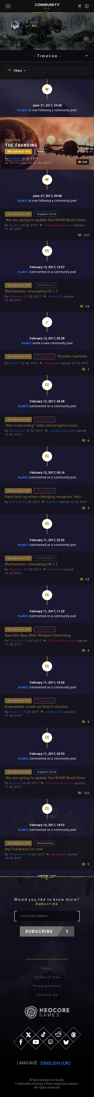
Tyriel (15, 162)
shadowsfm (55, 712)
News (41, 151)
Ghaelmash (18, 854)
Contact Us (47, 995)
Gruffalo (16, 502)
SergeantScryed (62, 430)
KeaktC (22, 110)
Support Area (46, 214)
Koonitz (15, 712)
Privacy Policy (47, 986)
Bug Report (45, 356)
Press (47, 968)
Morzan (15, 783)
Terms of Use (47, 977)
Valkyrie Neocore (58, 225)
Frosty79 (55, 296)
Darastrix (17, 640)
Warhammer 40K (19, 151)
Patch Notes (45, 285)
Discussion (45, 843)
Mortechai (17, 430)
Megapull (17, 296)
